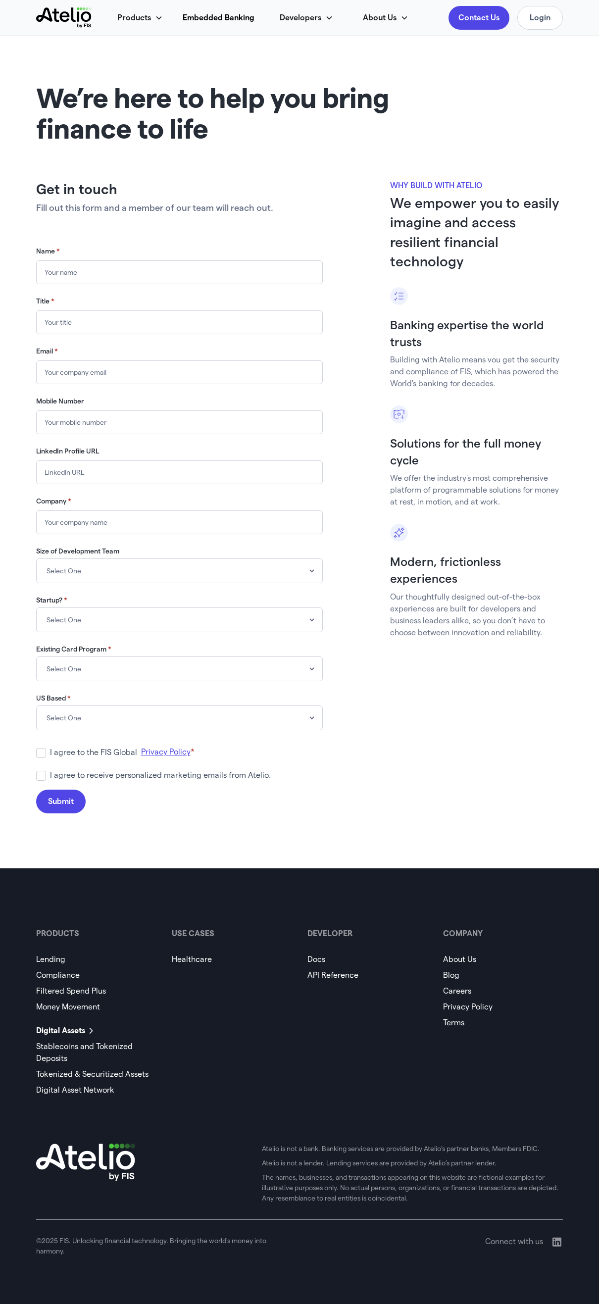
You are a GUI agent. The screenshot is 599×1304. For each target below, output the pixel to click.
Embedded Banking (218, 17)
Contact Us (478, 17)
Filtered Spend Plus (71, 991)
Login (540, 17)
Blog (451, 975)
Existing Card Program (73, 649)
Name (48, 251)
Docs (316, 959)
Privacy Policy (468, 1007)
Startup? (51, 600)
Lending (50, 959)
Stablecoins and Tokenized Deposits (84, 1052)
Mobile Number (60, 401)
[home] (64, 17)
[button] (145, 18)
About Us (459, 959)
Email (47, 351)
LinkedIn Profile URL (67, 451)
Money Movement (68, 1007)
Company (53, 501)
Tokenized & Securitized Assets (92, 1074)
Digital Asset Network (75, 1090)
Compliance (58, 975)
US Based (53, 698)
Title (45, 301)
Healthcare (192, 959)
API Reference (332, 975)
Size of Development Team (77, 551)
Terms (453, 1022)
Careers (457, 991)
